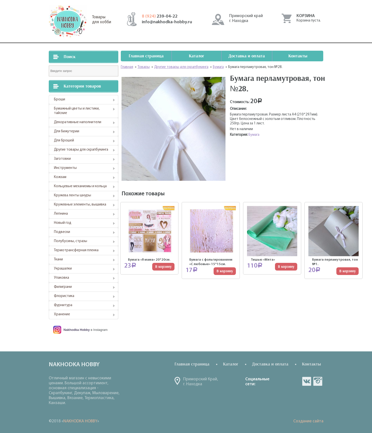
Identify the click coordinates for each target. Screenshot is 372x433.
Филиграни (63, 287)
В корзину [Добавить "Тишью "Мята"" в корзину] (286, 266)
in (317, 381)
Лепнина (61, 214)
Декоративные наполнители (77, 122)
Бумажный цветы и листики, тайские (76, 111)
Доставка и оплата (246, 56)
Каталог (196, 56)
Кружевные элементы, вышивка (80, 204)
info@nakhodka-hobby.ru (167, 22)
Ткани (58, 259)
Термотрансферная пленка (76, 250)
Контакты (297, 56)
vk (306, 381)
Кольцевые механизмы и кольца (80, 186)
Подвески (62, 232)
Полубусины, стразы (70, 241)
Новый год (62, 223)
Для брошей (64, 140)
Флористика (64, 296)
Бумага (253, 135)
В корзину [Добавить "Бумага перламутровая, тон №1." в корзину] (347, 271)
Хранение (62, 314)
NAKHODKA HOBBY (80, 421)
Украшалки (63, 269)
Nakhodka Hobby (77, 330)
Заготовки (62, 159)
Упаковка (61, 278)
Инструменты (65, 168)
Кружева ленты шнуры (72, 195)
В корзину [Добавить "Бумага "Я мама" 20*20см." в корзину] (163, 266)
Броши (59, 99)
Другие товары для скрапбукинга (81, 150)
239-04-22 (159, 16)
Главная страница (146, 56)
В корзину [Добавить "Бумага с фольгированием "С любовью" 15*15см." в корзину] (225, 271)
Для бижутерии (66, 131)
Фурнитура (63, 305)
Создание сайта (308, 421)
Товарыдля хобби (101, 19)
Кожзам (60, 177)
